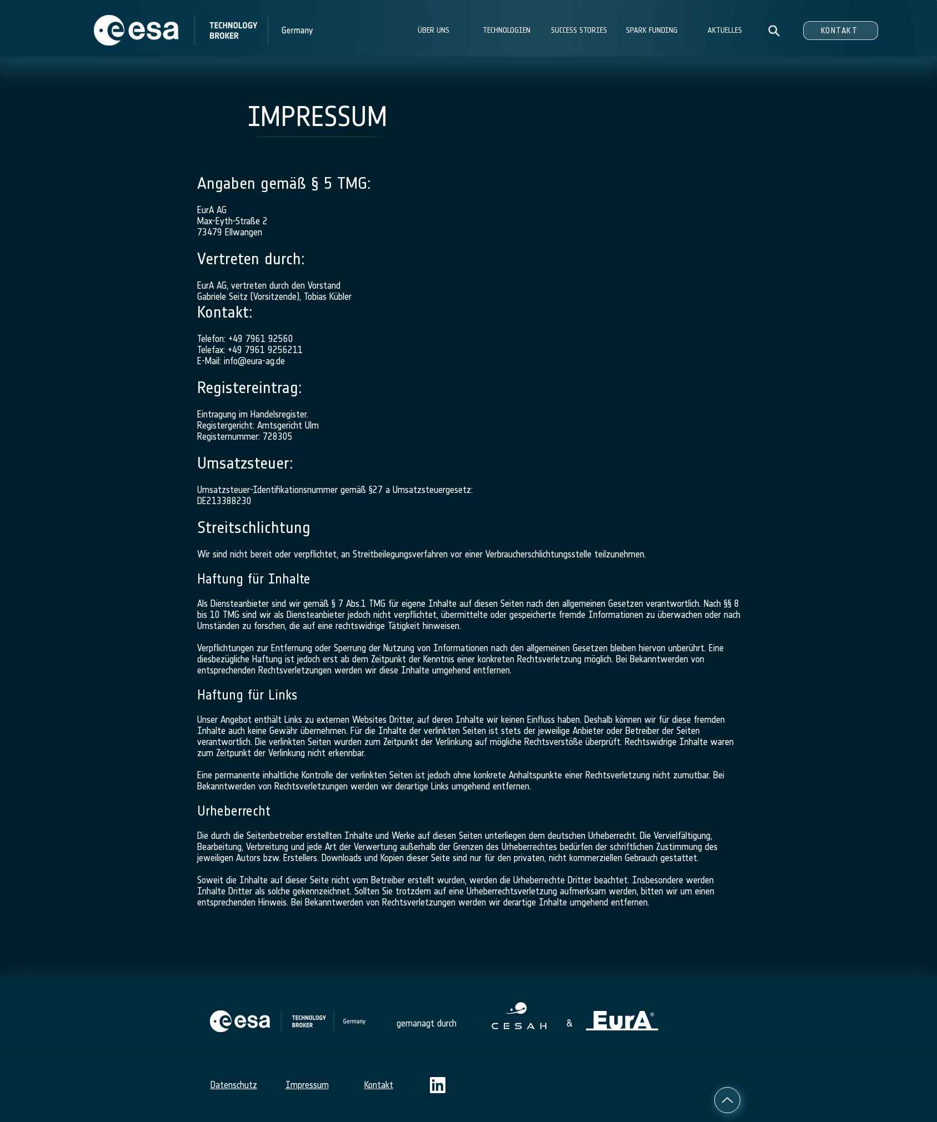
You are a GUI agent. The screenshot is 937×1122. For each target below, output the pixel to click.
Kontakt (378, 1084)
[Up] (727, 1100)
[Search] (774, 30)
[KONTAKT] (840, 30)
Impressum (307, 1084)
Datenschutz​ (234, 1084)
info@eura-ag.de (254, 360)
